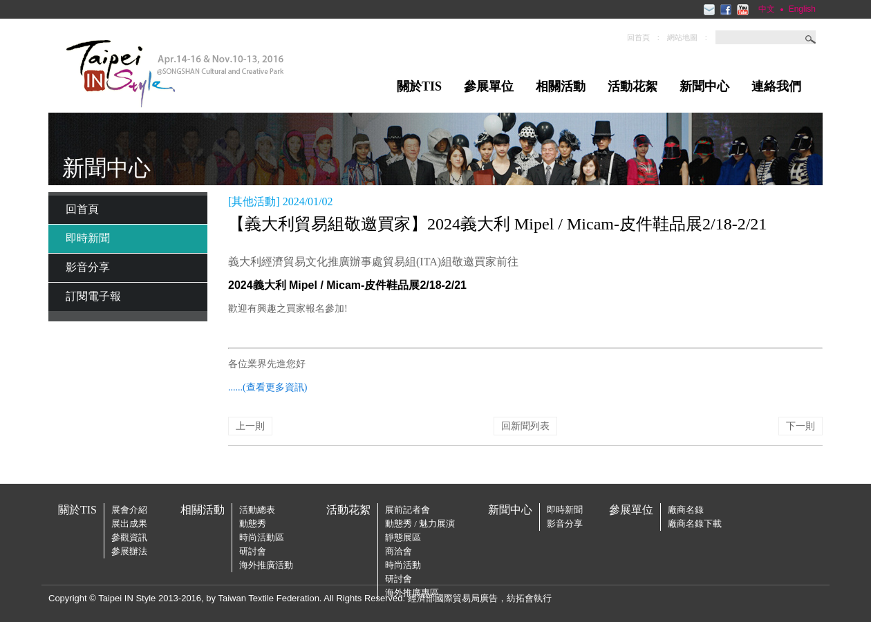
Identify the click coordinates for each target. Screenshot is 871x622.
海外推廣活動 (266, 565)
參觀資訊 (129, 537)
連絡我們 (776, 86)
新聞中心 (704, 86)
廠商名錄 (686, 510)
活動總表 (257, 510)
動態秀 (252, 523)
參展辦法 (129, 551)
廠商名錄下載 (695, 523)
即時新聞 (88, 238)
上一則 (250, 426)
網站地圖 (682, 37)
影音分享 (88, 267)
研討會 (252, 551)
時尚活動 (403, 565)
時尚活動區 (261, 537)
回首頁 (638, 37)
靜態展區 (403, 537)
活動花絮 (632, 86)
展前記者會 (407, 510)
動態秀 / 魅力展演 (420, 523)
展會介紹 (129, 510)
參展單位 (489, 86)
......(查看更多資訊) (267, 387)
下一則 (800, 426)
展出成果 (129, 523)
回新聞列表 (525, 426)
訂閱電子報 (93, 296)
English (802, 9)
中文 (766, 9)
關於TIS (419, 86)
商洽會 (398, 551)
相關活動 (561, 86)
